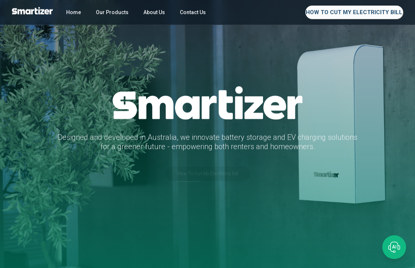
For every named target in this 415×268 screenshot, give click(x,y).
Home (73, 12)
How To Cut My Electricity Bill (354, 12)
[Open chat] (394, 247)
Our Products (112, 12)
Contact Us (193, 12)
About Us (154, 12)
